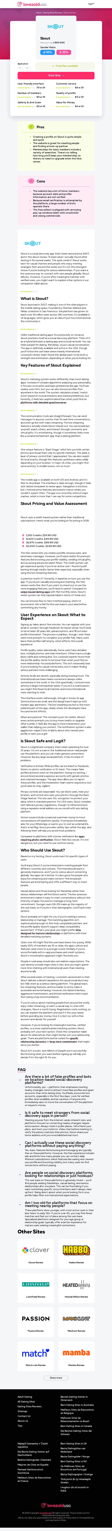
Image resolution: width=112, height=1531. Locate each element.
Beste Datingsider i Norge (75, 1460)
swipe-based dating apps (35, 592)
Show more (56, 1378)
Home (39, 13)
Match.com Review (36, 1365)
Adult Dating (25, 1397)
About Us (23, 1421)
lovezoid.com (46, 1516)
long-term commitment (63, 1042)
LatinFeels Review (35, 1297)
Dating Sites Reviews (52, 13)
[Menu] (91, 4)
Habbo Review (76, 1263)
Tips (20, 1426)
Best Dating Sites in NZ (74, 1465)
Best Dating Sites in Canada (77, 1429)
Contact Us (24, 1416)
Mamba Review (76, 1365)
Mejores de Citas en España (33, 1471)
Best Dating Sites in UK (74, 1447)
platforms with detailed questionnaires (43, 402)
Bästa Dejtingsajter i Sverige (77, 1478)
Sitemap (22, 1411)
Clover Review (35, 1263)
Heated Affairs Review (76, 1297)
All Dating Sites (26, 1402)
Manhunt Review (76, 1331)
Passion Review (36, 1331)
